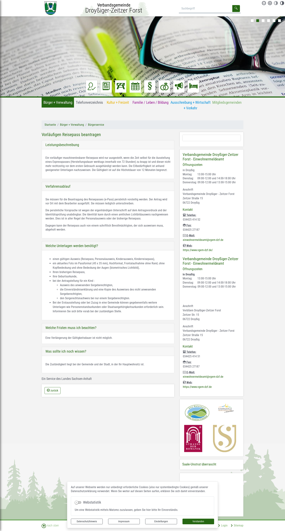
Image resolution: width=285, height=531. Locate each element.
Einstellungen (161, 521)
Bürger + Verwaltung (72, 124)
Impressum (124, 521)
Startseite (50, 124)
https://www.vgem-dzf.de (197, 387)
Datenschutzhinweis (87, 521)
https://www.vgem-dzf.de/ (198, 250)
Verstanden (198, 521)
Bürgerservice (96, 124)
